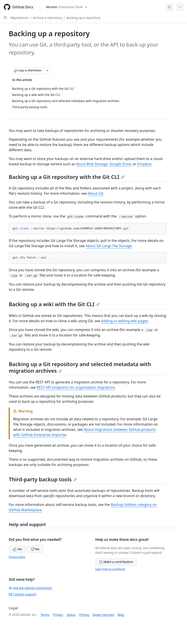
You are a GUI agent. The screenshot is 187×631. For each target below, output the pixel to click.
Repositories (19, 18)
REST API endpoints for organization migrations (76, 387)
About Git (95, 193)
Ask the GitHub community (30, 588)
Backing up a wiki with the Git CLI (54, 304)
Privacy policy (17, 557)
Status (71, 615)
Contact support (22, 594)
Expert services (103, 615)
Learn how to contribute (110, 569)
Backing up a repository (83, 18)
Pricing (84, 615)
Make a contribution (116, 562)
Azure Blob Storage (92, 164)
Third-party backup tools (43, 479)
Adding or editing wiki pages (124, 320)
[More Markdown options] (47, 70)
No (35, 549)
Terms (45, 615)
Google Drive (120, 164)
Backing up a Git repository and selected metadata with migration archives (80, 367)
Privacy (58, 615)
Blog (121, 615)
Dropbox (144, 164)
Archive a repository (47, 18)
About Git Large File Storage (108, 245)
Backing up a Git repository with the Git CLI (67, 176)
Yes (17, 549)
